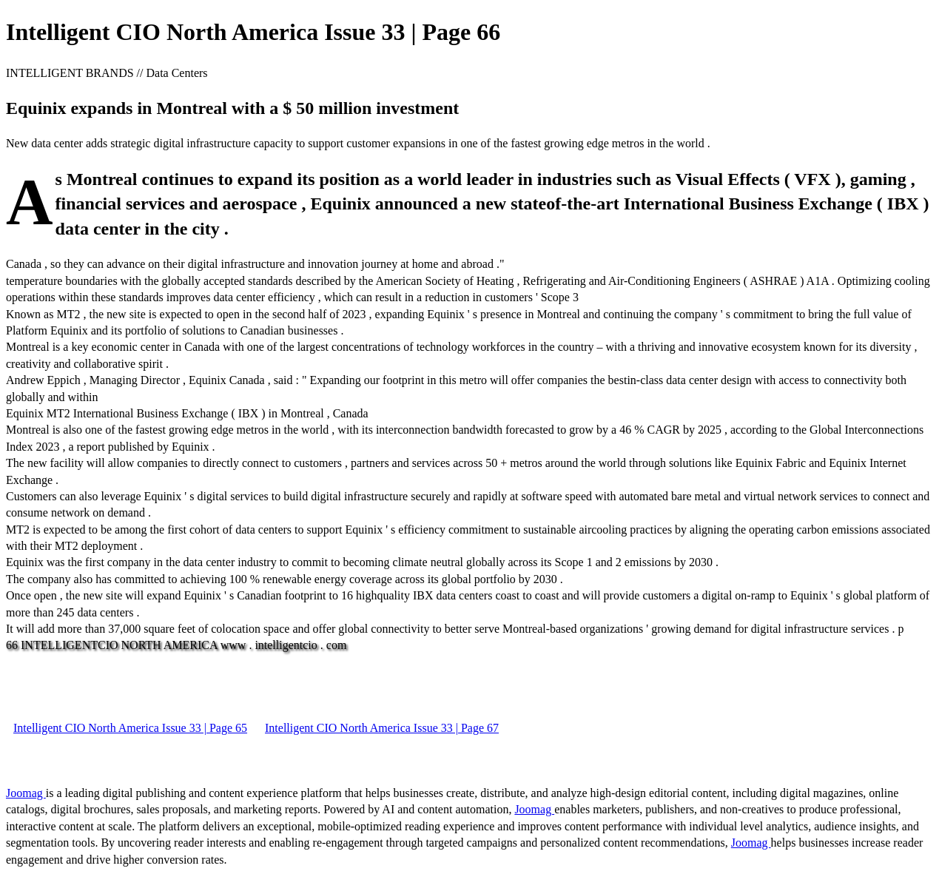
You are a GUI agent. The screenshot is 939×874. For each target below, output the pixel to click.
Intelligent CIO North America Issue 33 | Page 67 (382, 728)
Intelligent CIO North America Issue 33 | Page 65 (130, 728)
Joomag (26, 793)
